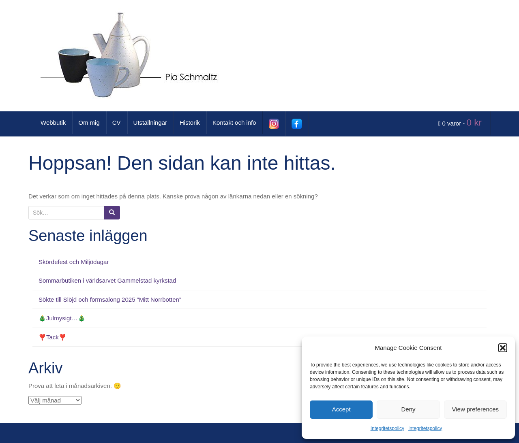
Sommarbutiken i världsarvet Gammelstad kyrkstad (107, 280)
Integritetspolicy (387, 428)
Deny (408, 409)
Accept (341, 409)
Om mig (89, 122)
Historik (190, 122)
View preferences (475, 409)
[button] (503, 348)
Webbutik (53, 122)
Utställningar (150, 122)
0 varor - (461, 122)
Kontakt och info (234, 122)
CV (116, 122)
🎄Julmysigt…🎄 (62, 318)
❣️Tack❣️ (52, 337)
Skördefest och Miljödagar (74, 261)
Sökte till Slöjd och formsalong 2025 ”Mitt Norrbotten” (110, 299)
